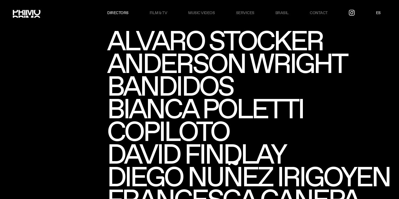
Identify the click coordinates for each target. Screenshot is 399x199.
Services (245, 12)
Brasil (282, 12)
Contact (319, 12)
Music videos (201, 12)
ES (378, 12)
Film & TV (158, 12)
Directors (118, 12)
